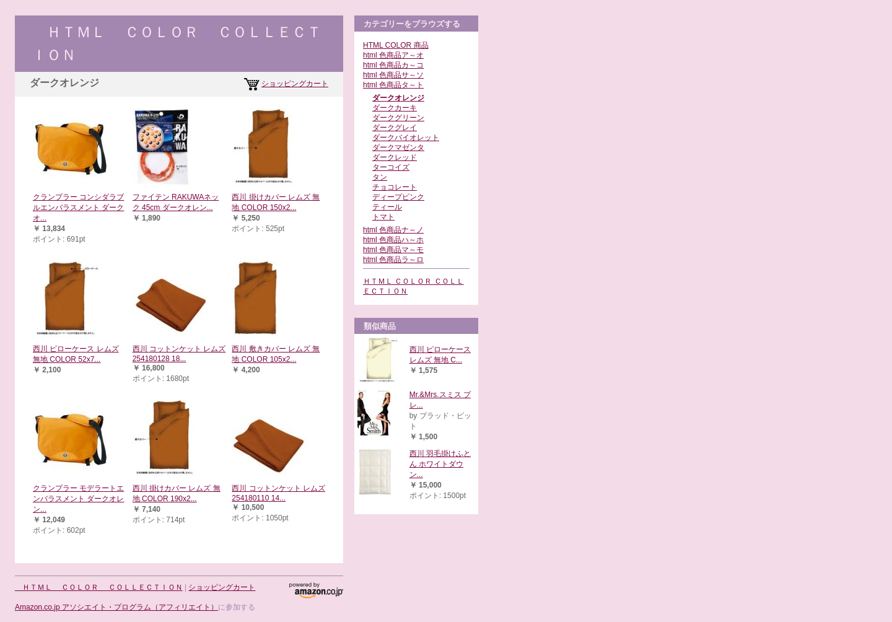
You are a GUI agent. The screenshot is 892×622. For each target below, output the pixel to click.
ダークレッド (394, 157)
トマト (383, 216)
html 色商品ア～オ (393, 55)
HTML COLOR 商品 (396, 45)
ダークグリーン (398, 117)
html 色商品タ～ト (393, 85)
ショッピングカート (294, 83)
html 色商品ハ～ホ (393, 239)
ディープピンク (398, 197)
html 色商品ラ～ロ (393, 259)
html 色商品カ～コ (393, 65)
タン (379, 177)
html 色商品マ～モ (393, 249)
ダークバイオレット (405, 137)
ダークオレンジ (398, 98)
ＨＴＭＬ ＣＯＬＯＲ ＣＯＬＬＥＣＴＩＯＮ (99, 587)
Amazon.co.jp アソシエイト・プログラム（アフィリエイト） (116, 607)
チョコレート (394, 187)
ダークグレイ (394, 127)
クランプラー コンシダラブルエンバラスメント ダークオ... (78, 207)
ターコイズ (390, 167)
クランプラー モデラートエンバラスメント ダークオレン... (78, 499)
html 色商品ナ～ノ (393, 230)
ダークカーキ (394, 107)
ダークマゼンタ (398, 147)
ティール (387, 207)
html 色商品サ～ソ (393, 75)
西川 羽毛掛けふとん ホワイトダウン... (440, 464)
